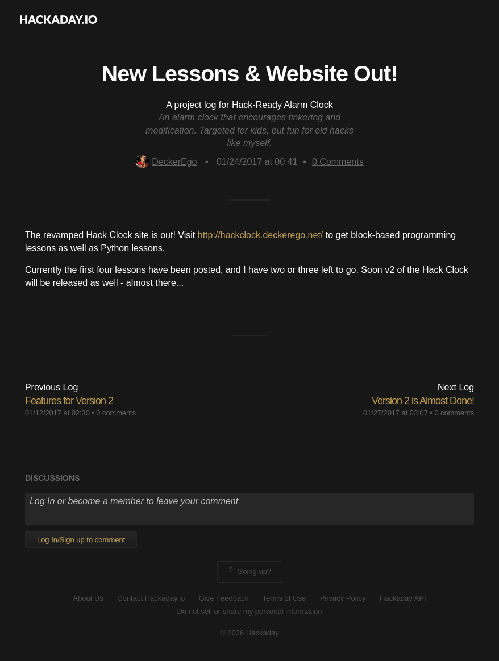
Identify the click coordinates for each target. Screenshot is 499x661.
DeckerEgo (166, 162)
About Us (88, 598)
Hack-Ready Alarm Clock (282, 105)
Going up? (249, 572)
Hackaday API (403, 598)
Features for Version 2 (69, 400)
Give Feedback (223, 598)
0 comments (116, 413)
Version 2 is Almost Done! (423, 400)
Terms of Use (284, 598)
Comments (338, 162)
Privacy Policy (343, 598)
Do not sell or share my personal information (249, 611)
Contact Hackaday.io (151, 598)
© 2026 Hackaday (249, 633)
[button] (467, 19)
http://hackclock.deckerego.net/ (260, 235)
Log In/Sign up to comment (81, 539)
